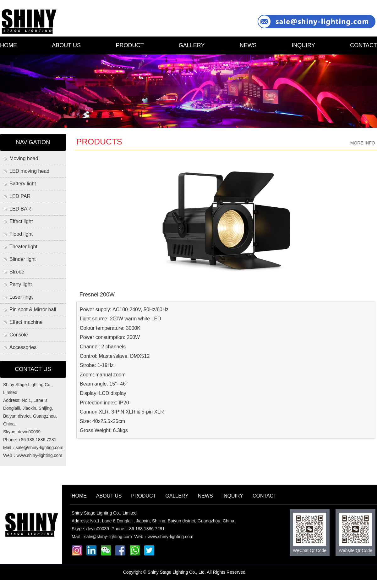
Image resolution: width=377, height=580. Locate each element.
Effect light (21, 221)
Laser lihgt (21, 297)
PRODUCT (130, 45)
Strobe (16, 271)
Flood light (21, 234)
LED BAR (20, 208)
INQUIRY (303, 45)
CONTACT (363, 45)
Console (18, 334)
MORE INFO (362, 142)
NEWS (248, 45)
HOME (8, 45)
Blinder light (22, 259)
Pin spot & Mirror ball (32, 309)
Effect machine (26, 322)
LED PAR (19, 196)
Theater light (23, 246)
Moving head (23, 158)
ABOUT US (66, 45)
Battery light (22, 183)
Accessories (22, 347)
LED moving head (29, 171)
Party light (20, 284)
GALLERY (192, 45)
